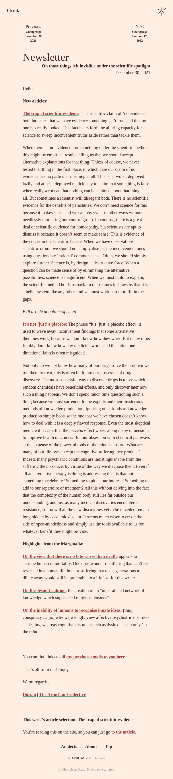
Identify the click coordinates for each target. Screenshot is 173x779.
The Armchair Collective (62, 694)
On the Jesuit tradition (44, 590)
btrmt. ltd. (78, 758)
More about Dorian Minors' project (86, 769)
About (91, 746)
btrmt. (13, 10)
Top (108, 746)
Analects (69, 746)
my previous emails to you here (95, 656)
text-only (100, 758)
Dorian (29, 694)
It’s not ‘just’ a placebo (44, 324)
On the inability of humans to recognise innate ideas (72, 610)
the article (125, 732)
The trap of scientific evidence (51, 113)
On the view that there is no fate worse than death (70, 556)
